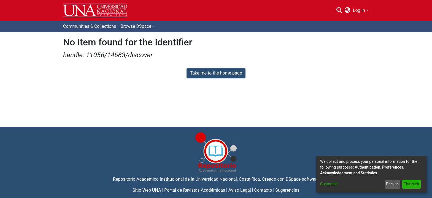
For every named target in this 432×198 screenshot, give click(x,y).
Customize (329, 184)
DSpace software (302, 179)
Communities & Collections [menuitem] (89, 26)
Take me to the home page (216, 73)
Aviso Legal (239, 190)
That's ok (411, 184)
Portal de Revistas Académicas (194, 190)
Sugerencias (287, 190)
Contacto (263, 190)
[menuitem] (347, 10)
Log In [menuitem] (359, 10)
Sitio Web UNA (147, 190)
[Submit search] (339, 10)
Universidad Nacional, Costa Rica (227, 179)
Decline (392, 184)
